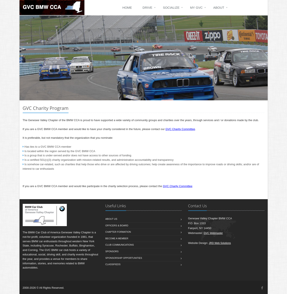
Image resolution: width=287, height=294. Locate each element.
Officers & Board (116, 225)
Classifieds (113, 264)
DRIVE (147, 7)
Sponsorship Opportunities (123, 258)
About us (111, 219)
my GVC (196, 7)
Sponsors (112, 251)
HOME (127, 7)
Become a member (116, 238)
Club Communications (119, 245)
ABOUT (218, 7)
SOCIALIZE (171, 7)
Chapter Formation (118, 232)
